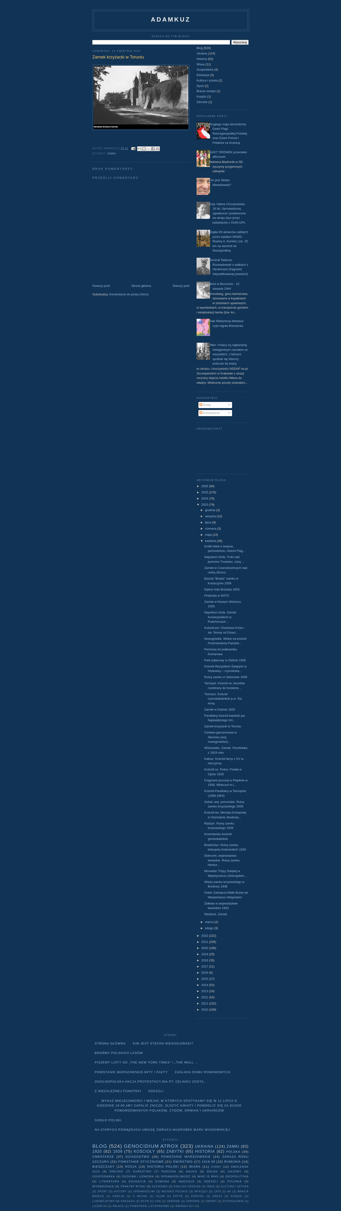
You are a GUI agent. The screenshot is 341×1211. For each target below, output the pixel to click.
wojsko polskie (175, 1191)
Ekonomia (160, 1186)
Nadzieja (187, 1181)
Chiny (216, 1166)
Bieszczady (103, 1166)
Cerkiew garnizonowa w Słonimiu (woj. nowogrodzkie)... (220, 737)
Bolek (212, 1171)
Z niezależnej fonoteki (118, 1091)
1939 (117, 1151)
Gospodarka (205, 69)
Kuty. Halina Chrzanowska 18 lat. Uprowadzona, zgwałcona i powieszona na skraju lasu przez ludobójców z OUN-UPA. (227, 213)
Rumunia (232, 1161)
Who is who (208, 1176)
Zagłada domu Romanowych (202, 1072)
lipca (208, 522)
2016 (205, 972)
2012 (205, 997)
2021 (205, 942)
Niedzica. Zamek (215, 914)
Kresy (218, 1196)
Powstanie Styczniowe (141, 1161)
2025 (205, 492)
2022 (205, 935)
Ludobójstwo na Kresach (113, 1201)
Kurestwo (142, 1171)
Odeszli (156, 1091)
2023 (205, 504)
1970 (217, 1191)
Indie (211, 1186)
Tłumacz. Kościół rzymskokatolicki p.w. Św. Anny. (223, 698)
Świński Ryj (185, 1206)
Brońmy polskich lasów (119, 1053)
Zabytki (175, 1151)
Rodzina (169, 1171)
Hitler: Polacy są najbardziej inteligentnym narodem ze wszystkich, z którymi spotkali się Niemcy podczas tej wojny (228, 354)
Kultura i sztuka (207, 80)
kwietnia (211, 541)
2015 (205, 979)
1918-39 (208, 1161)
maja (209, 534)
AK (229, 1191)
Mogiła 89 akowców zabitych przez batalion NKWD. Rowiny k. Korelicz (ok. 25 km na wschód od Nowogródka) (228, 241)
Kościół (197, 1196)
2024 (205, 498)
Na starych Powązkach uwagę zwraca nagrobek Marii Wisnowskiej (162, 1129)
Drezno (116, 1171)
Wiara (201, 64)
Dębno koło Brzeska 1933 (221, 589)
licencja (99, 1206)
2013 (205, 991)
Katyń (178, 1196)
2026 (205, 486)
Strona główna (141, 286)
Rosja (131, 1166)
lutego (209, 928)
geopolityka (236, 1176)
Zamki (112, 153)
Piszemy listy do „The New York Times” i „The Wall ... (146, 1062)
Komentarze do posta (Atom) (129, 294)
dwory (211, 1201)
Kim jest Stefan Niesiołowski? (163, 1043)
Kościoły (144, 1151)
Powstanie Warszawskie (186, 1156)
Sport (200, 86)
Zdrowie (202, 102)
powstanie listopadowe (150, 1206)
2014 (205, 985)
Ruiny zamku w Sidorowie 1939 (225, 677)
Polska (233, 1151)
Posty (205, 405)
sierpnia (211, 516)
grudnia (210, 510)
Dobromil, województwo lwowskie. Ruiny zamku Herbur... (221, 860)
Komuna (162, 1181)
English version (187, 1186)
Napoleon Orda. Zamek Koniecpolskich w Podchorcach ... (220, 617)
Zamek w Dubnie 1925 (219, 709)
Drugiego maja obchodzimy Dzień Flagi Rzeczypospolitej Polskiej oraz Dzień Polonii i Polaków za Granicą (228, 133)
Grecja (119, 1196)
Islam (160, 1196)
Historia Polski (163, 1166)
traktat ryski (132, 1186)
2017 (205, 966)
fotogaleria (233, 1201)
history (120, 1191)
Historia (202, 59)
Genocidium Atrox (151, 1146)
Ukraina (202, 53)
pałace (118, 1206)
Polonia (234, 1181)
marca (210, 922)
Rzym (145, 1201)
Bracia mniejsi (206, 91)
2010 (205, 1009)
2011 (205, 1003)
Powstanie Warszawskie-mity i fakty (131, 1072)
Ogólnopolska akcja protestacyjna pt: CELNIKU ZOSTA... (151, 1081)
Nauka (191, 1171)
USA (158, 1201)
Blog (200, 48)
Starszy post (180, 286)
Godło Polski (108, 1120)
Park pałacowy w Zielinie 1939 (225, 660)
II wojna (140, 1196)
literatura (109, 1181)
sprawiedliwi (144, 1191)
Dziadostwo (137, 1156)
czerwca (211, 528)
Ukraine (173, 1201)
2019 (205, 954)
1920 (97, 1151)
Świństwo (183, 1161)
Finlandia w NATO (216, 595)
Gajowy (235, 1171)
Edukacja (203, 75)
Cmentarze (103, 1156)
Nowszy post (101, 286)
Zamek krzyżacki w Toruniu (222, 726)
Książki (201, 96)
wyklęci (201, 1191)
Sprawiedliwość (176, 1176)
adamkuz (171, 19)
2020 (205, 948)
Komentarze (209, 413)
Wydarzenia (103, 1186)
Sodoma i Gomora (138, 1176)
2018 (205, 960)
